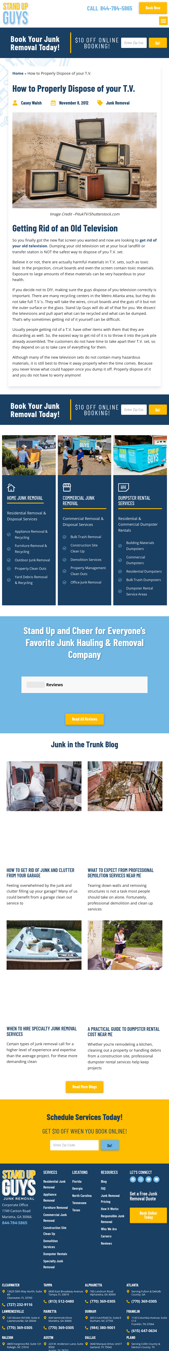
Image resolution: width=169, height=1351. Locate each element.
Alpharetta (93, 1248)
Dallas (90, 1300)
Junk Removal (118, 102)
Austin (48, 1300)
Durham (90, 1274)
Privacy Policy (12, 1340)
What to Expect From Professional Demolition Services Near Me (121, 835)
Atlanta (132, 1248)
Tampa (48, 1248)
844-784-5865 (116, 8)
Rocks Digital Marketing (148, 1341)
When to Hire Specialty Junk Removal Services (42, 994)
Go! (157, 43)
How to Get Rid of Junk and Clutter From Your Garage (40, 835)
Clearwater (10, 1248)
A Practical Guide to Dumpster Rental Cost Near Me (124, 994)
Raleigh (7, 1300)
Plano (130, 1300)
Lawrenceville (13, 1274)
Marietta (50, 1274)
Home (18, 73)
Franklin (133, 1274)
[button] (163, 20)
